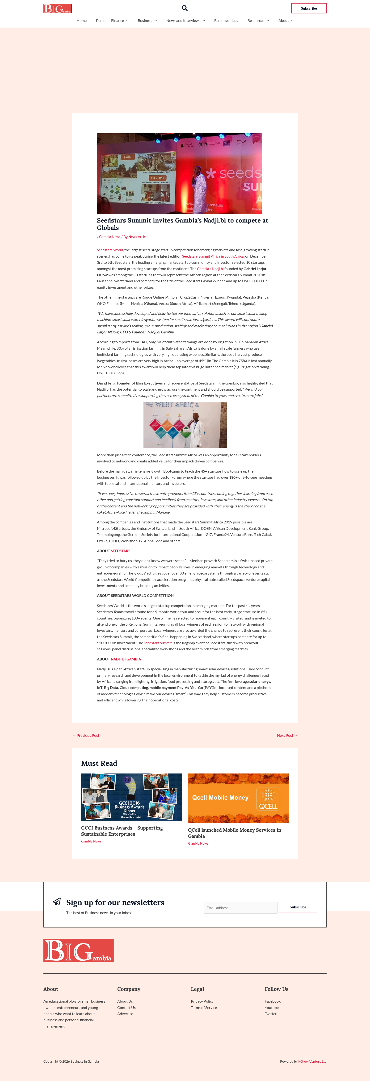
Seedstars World (110, 249)
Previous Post (85, 735)
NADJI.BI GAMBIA (126, 658)
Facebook (273, 1002)
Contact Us (126, 1008)
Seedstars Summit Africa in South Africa (214, 256)
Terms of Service (204, 1008)
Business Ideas (224, 20)
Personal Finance (116, 20)
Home (87, 20)
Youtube (272, 1008)
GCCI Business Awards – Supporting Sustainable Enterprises (122, 831)
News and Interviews (185, 20)
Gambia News (110, 236)
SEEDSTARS (121, 550)
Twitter (271, 1014)
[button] (185, 8)
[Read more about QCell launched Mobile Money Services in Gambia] (238, 797)
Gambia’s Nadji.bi (211, 268)
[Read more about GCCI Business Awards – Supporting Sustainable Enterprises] (131, 796)
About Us (125, 1002)
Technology (253, 951)
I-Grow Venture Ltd (312, 1062)
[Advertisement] (185, 63)
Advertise (125, 1014)
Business (149, 20)
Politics (276, 951)
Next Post (287, 735)
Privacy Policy (202, 1002)
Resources (254, 20)
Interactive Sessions (306, 951)
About (280, 20)
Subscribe (298, 907)
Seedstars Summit (158, 642)
